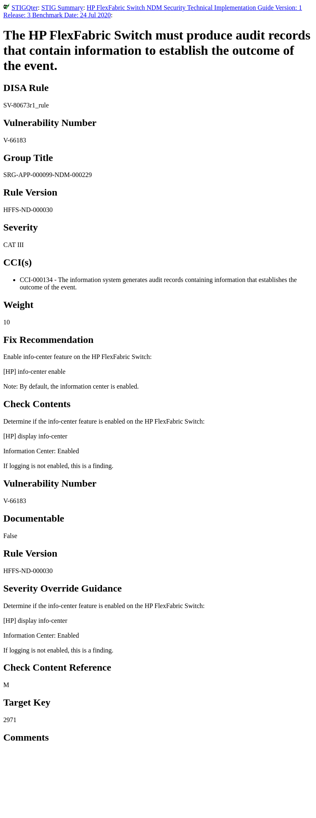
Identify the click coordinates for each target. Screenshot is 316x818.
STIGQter (25, 7)
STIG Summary (62, 7)
